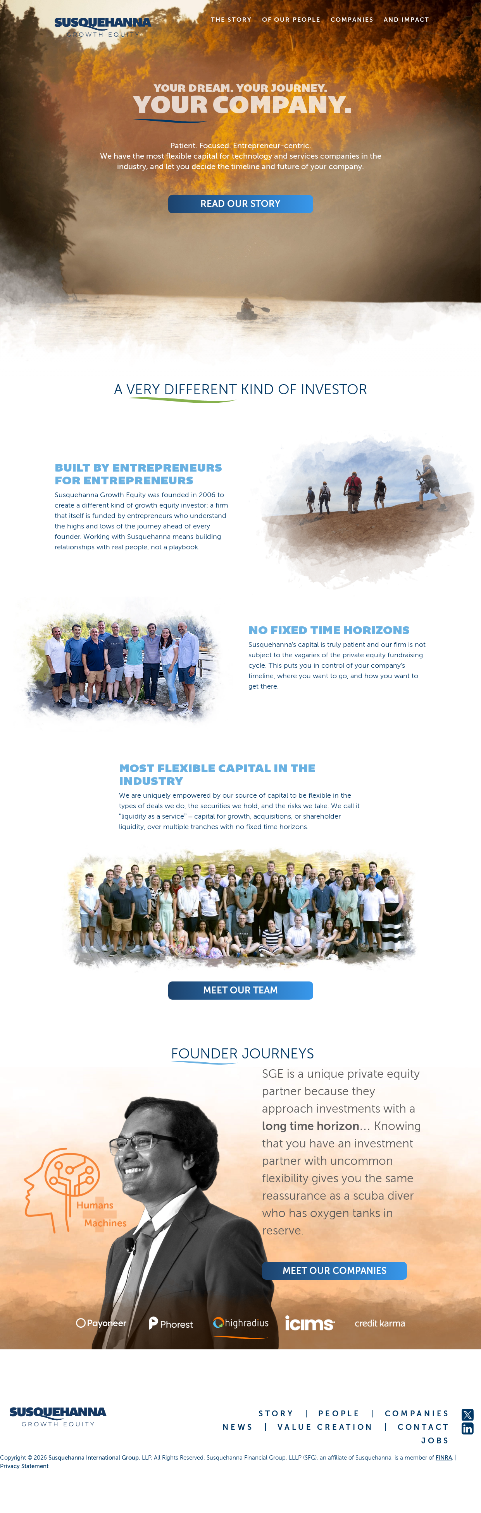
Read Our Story (240, 203)
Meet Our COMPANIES (334, 1270)
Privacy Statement (24, 1466)
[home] (103, 27)
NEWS (237, 1427)
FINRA (444, 1457)
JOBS (435, 1441)
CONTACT (424, 1427)
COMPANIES (417, 1413)
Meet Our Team (240, 990)
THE (231, 19)
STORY (277, 1413)
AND (406, 19)
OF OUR (291, 19)
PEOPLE (339, 1413)
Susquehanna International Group (93, 1457)
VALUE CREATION (326, 1427)
